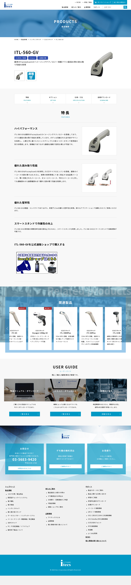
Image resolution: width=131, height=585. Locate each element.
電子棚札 (11, 501)
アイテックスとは (54, 517)
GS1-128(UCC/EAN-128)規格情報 (100, 515)
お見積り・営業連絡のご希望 (58, 500)
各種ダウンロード (94, 505)
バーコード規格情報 (95, 508)
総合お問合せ (121, 2)
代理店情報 (52, 503)
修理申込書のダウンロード (97, 501)
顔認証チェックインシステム (17, 498)
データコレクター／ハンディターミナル (21, 516)
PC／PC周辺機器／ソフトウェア (19, 526)
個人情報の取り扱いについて (58, 525)
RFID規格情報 (93, 526)
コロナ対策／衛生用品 (15, 494)
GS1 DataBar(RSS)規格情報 (98, 519)
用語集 (90, 530)
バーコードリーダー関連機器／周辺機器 (21, 519)
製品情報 (24, 39)
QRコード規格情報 (94, 512)
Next (124, 329)
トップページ (10, 487)
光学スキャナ (12, 523)
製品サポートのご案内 (95, 490)
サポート (89, 487)
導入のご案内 (50, 489)
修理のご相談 (92, 498)
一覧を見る (24, 414)
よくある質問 (92, 533)
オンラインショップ (104, 2)
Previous (7, 329)
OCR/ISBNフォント (94, 523)
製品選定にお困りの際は (56, 492)
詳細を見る (106, 414)
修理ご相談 (88, 2)
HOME (16, 39)
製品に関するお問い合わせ (97, 494)
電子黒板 (11, 505)
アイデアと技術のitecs (8, 4)
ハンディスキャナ (36, 39)
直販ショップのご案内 (55, 507)
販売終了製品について (15, 530)
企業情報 (48, 514)
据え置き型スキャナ (14, 512)
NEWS (78, 2)
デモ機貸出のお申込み (55, 496)
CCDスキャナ (48, 39)
